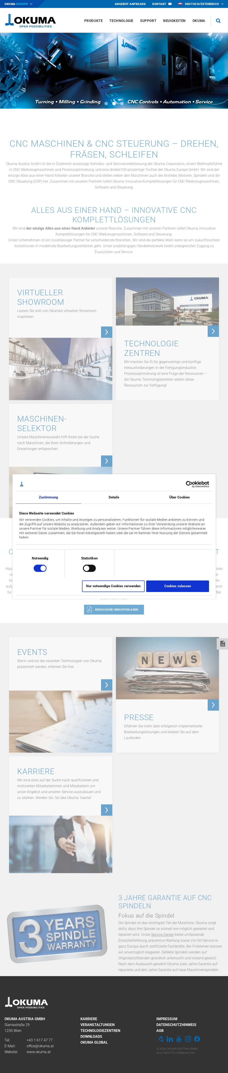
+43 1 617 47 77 (40, 1040)
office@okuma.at (40, 1046)
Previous (9, 70)
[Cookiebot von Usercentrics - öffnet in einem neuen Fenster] (189, 484)
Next (218, 70)
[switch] (86, 568)
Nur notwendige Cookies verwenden (113, 586)
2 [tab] (114, 103)
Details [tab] (114, 497)
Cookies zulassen (177, 586)
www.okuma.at (39, 1052)
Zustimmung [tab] (48, 497)
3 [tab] (122, 103)
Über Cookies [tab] (179, 497)
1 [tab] (106, 103)
